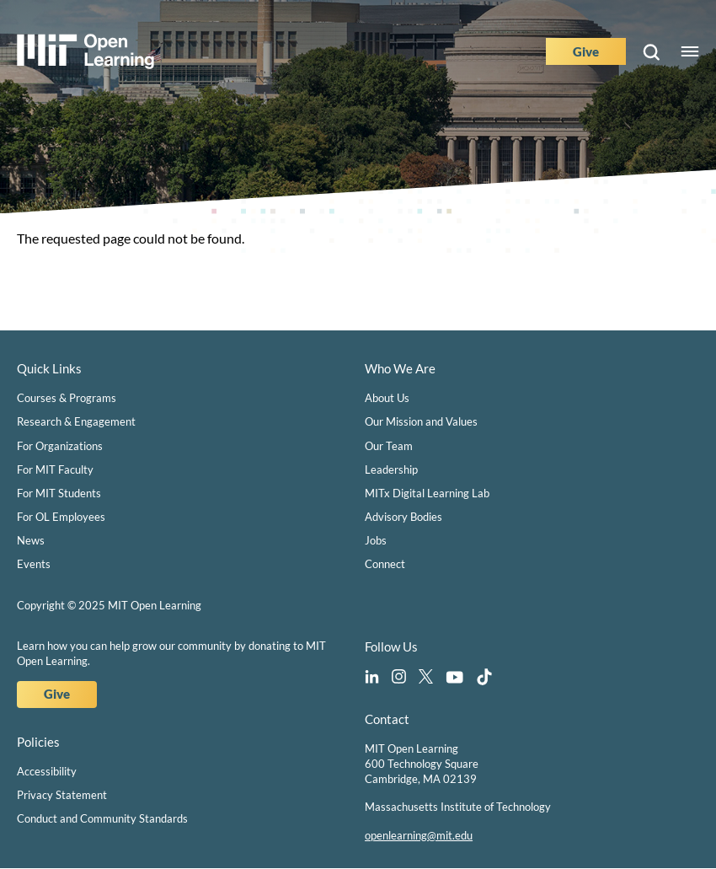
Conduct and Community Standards (102, 818)
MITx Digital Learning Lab (427, 493)
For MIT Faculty (55, 469)
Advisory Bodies (403, 516)
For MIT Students (59, 493)
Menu (690, 51)
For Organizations (60, 446)
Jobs (376, 540)
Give (586, 51)
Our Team (389, 446)
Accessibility (47, 771)
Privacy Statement (62, 795)
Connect (385, 564)
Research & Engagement (76, 421)
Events (34, 564)
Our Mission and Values (421, 421)
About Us (387, 398)
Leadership (391, 469)
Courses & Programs (66, 398)
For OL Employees (61, 516)
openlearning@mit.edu (419, 835)
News (31, 540)
